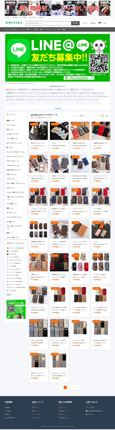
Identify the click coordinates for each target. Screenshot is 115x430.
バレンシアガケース (11, 103)
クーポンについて (37, 418)
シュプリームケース (91, 96)
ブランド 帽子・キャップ (14, 184)
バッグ (22, 29)
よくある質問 (90, 408)
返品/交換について (64, 418)
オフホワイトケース (34, 103)
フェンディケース (81, 99)
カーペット (48, 29)
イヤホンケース (11, 166)
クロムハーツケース (42, 99)
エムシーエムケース (79, 96)
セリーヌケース (10, 99)
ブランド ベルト (11, 161)
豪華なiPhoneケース (25, 89)
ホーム (7, 29)
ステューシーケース (93, 99)
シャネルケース (45, 93)
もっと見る (20, 244)
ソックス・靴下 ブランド (14, 193)
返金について (62, 415)
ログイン (8, 17)
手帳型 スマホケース (76, 89)
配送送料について (64, 411)
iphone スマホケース (12, 89)
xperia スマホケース (85, 93)
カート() (102, 23)
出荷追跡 (40, 17)
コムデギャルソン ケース (82, 103)
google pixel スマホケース (27, 83)
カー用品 (9, 222)
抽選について (35, 411)
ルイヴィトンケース (34, 93)
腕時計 (64, 29)
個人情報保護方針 (10, 418)
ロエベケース (58, 103)
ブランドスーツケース (13, 157)
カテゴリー (11, 115)
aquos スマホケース (72, 93)
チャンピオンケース (47, 103)
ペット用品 (34, 29)
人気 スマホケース (88, 89)
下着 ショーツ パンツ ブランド (15, 197)
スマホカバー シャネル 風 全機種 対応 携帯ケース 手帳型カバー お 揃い (38, 212)
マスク (9, 188)
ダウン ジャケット (12, 143)
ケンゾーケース (23, 103)
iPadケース (10, 175)
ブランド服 (56, 29)
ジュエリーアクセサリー (14, 152)
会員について (35, 408)
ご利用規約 (8, 411)
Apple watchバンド (12, 170)
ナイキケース (31, 99)
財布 (28, 29)
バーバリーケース (58, 96)
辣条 (8, 233)
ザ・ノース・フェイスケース (57, 99)
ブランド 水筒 (11, 238)
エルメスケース (32, 96)
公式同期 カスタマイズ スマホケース (16, 93)
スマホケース (14, 29)
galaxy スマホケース (63, 89)
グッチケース (22, 96)
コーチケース (71, 99)
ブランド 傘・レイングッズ (14, 227)
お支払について (63, 408)
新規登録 (15, 17)
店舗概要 (7, 408)
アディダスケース (21, 99)
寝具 (41, 29)
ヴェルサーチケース (95, 103)
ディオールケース (104, 96)
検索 (75, 23)
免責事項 (7, 415)
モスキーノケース (68, 103)
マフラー (9, 179)
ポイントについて (37, 415)
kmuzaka (89, 415)
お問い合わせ (32, 17)
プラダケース (68, 96)
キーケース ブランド (13, 218)
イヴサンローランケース (45, 96)
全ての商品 (23, 17)
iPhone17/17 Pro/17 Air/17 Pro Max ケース (44, 89)
